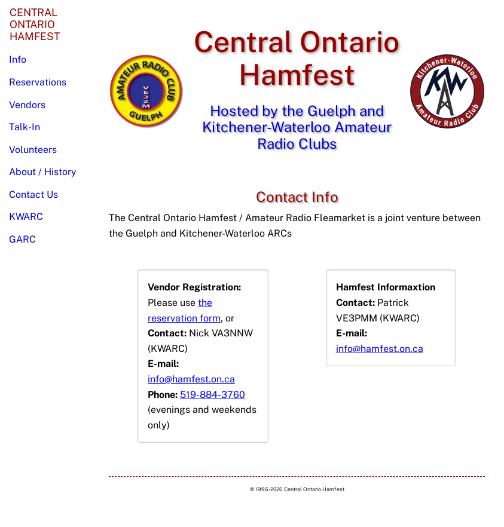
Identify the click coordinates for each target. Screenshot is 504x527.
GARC (22, 239)
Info (17, 59)
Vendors (27, 105)
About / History (43, 171)
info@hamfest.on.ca (191, 379)
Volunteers (33, 149)
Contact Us (33, 194)
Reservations (37, 82)
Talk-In (24, 127)
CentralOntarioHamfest (35, 24)
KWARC (26, 216)
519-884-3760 (212, 394)
